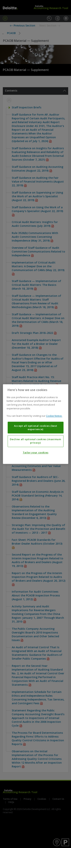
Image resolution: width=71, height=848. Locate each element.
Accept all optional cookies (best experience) (35, 427)
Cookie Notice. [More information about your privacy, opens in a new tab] (54, 415)
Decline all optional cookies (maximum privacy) (35, 441)
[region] (35, 424)
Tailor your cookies (35, 452)
